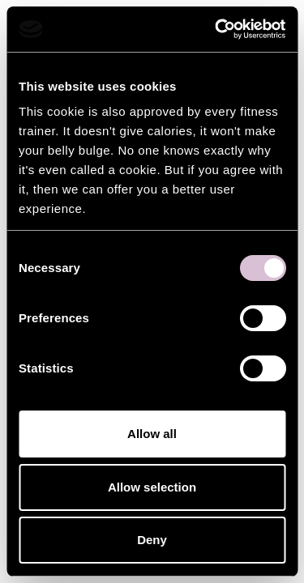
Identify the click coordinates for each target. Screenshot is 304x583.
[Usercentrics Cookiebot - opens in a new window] (216, 29)
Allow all (152, 433)
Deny (152, 540)
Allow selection (152, 487)
